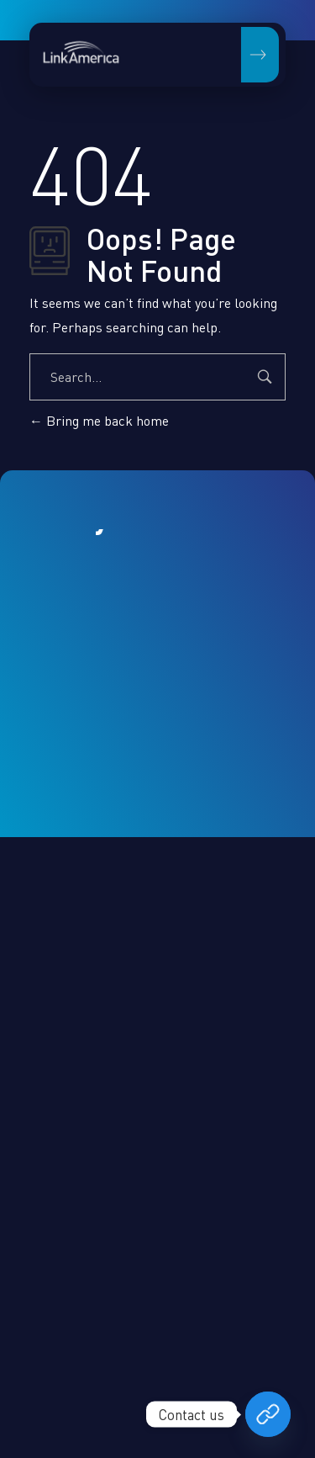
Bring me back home (99, 420)
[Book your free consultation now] (268, 1414)
